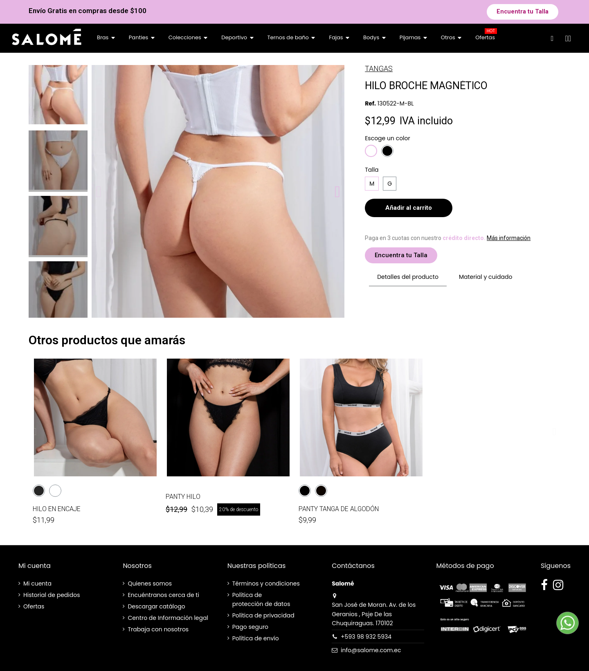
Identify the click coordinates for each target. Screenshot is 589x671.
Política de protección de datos (261, 599)
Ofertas (33, 606)
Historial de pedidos (51, 595)
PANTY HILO (183, 496)
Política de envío (255, 638)
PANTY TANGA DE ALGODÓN (339, 509)
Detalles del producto (407, 277)
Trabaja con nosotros (158, 629)
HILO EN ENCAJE (57, 509)
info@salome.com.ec (371, 650)
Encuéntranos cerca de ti (163, 595)
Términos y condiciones (266, 583)
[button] (522, 12)
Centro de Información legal (168, 618)
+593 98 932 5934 (366, 637)
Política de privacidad (263, 615)
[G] (389, 184)
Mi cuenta (37, 583)
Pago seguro (250, 627)
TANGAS (379, 68)
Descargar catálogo (156, 606)
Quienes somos (150, 583)
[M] (372, 184)
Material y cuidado (485, 277)
